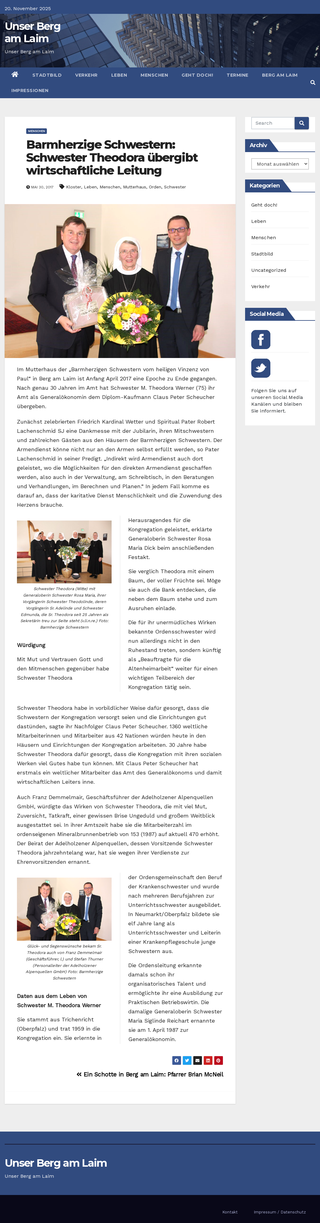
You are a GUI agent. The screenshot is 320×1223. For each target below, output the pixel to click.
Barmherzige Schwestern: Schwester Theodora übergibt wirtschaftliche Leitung (112, 157)
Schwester (175, 186)
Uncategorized (269, 270)
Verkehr (86, 75)
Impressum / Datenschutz (280, 1212)
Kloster (73, 186)
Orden (155, 186)
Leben (119, 75)
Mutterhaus (134, 186)
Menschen (154, 75)
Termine (237, 75)
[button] (312, 83)
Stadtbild (47, 75)
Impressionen (29, 90)
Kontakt (230, 1212)
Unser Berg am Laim (32, 32)
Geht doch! (197, 75)
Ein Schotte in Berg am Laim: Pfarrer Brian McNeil (149, 1074)
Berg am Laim (280, 75)
